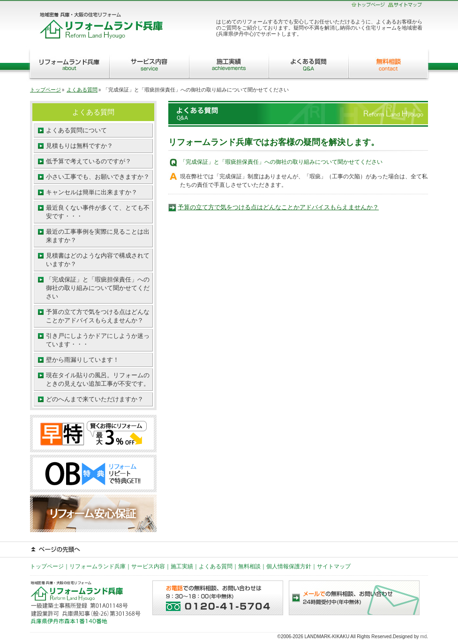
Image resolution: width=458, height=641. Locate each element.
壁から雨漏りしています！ (82, 359)
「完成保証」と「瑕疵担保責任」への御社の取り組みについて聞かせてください (98, 288)
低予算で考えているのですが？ (88, 161)
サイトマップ (334, 566)
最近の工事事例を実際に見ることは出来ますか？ (98, 236)
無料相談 (390, 64)
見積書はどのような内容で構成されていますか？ (98, 259)
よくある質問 (308, 64)
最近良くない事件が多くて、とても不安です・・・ (98, 212)
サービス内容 (149, 64)
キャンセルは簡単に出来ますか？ (91, 192)
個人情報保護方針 (288, 566)
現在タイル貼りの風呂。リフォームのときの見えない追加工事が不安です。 (98, 379)
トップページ (45, 89)
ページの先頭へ (229, 549)
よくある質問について (76, 130)
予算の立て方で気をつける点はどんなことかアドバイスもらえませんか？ (278, 207)
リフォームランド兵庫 (67, 64)
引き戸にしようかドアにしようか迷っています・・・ (98, 340)
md (423, 636)
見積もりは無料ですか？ (79, 145)
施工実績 (229, 64)
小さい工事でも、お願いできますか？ (98, 176)
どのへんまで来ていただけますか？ (94, 399)
